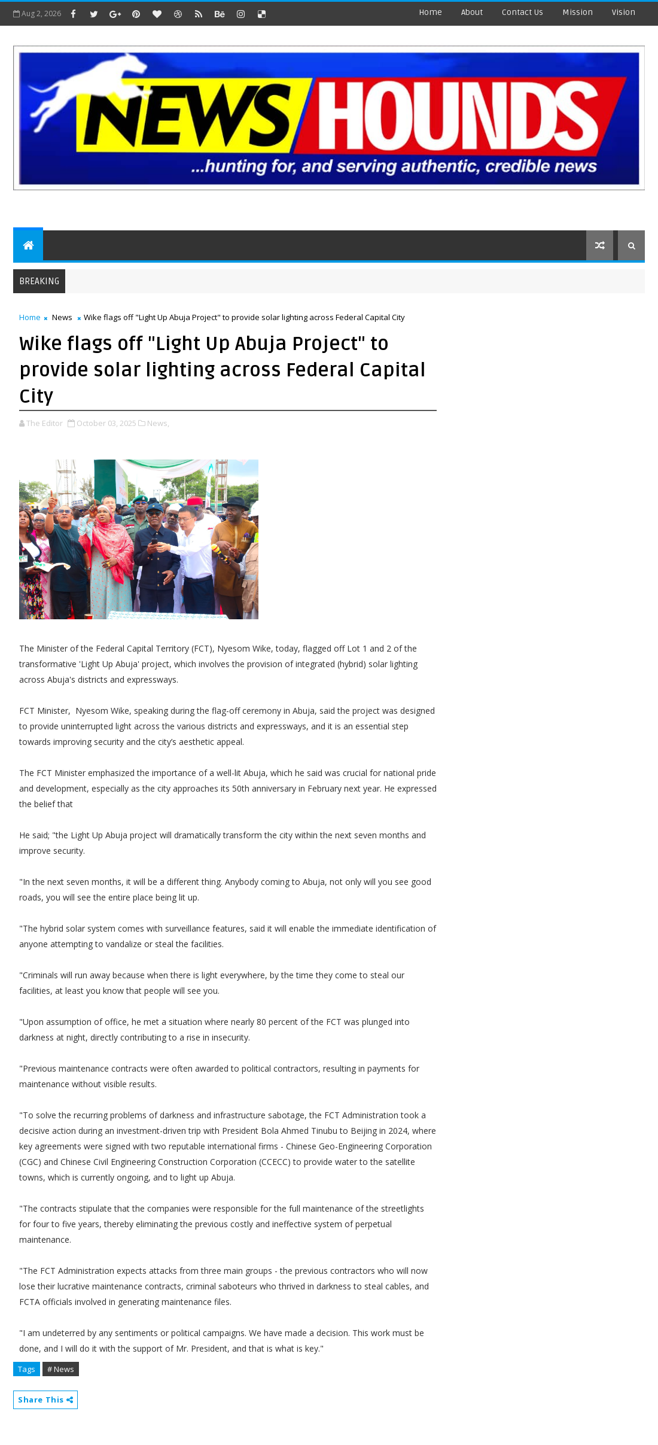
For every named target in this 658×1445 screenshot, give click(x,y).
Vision (623, 12)
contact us (522, 12)
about (472, 12)
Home (430, 12)
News (62, 317)
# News (60, 1369)
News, (158, 423)
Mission (577, 12)
